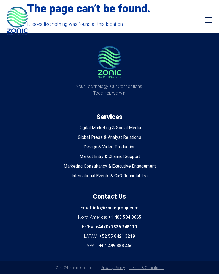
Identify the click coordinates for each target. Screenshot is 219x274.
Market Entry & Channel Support (109, 156)
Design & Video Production (109, 147)
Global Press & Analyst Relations (109, 137)
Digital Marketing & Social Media (109, 127)
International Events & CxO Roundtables (109, 175)
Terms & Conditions (146, 267)
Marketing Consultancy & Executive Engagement (109, 166)
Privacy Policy (113, 267)
